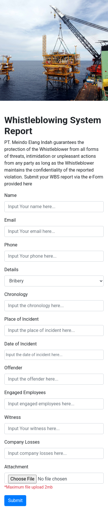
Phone (10, 245)
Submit (15, 500)
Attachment (16, 467)
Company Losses (22, 442)
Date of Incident (20, 344)
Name (10, 195)
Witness (12, 417)
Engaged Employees (25, 392)
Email (10, 220)
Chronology (16, 294)
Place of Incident (21, 319)
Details (11, 269)
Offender (13, 367)
